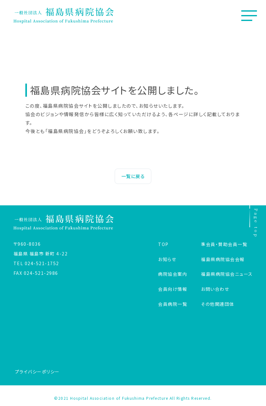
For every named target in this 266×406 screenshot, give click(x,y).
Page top (254, 221)
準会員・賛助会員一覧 (224, 244)
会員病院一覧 (172, 304)
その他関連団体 (217, 304)
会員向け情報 (172, 289)
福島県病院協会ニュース (227, 274)
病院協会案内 (172, 274)
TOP (163, 244)
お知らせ (167, 259)
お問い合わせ (215, 289)
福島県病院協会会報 (223, 259)
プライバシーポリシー (37, 371)
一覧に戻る (133, 176)
